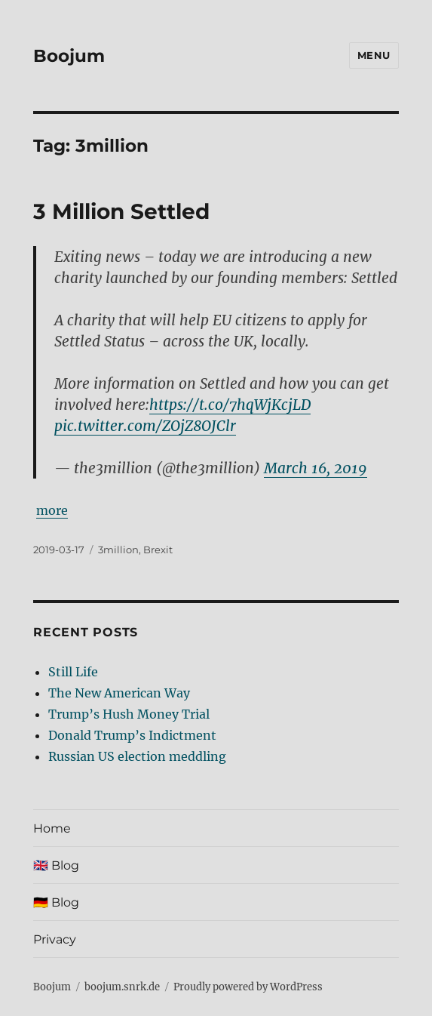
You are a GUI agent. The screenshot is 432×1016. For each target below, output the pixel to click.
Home (52, 828)
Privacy (54, 939)
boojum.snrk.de (122, 987)
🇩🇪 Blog (56, 902)
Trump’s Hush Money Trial (129, 714)
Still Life (73, 671)
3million (118, 549)
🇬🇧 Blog (56, 865)
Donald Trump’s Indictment (132, 735)
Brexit (158, 549)
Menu (374, 55)
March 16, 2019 (315, 468)
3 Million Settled (121, 211)
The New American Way (119, 692)
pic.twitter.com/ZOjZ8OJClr (145, 426)
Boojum (69, 55)
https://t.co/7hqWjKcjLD (230, 405)
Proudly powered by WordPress (248, 987)
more (52, 510)
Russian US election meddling (137, 756)
